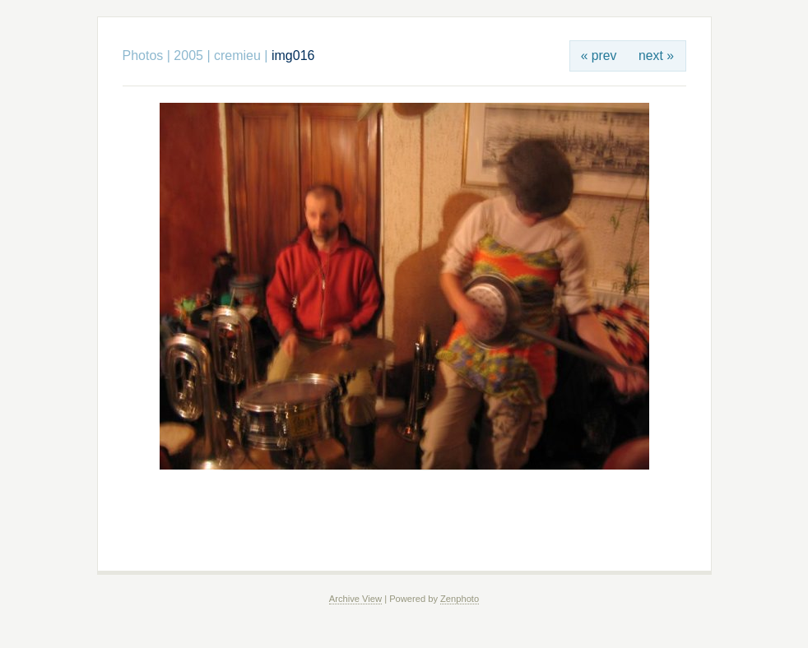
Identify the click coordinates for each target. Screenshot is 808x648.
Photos (143, 55)
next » (656, 55)
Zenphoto (459, 599)
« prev (599, 55)
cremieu (237, 55)
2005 (188, 55)
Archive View (355, 599)
